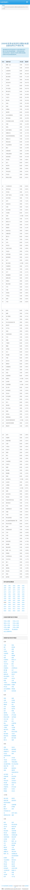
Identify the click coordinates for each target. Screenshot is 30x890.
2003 (18, 602)
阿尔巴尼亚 (14, 731)
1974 (23, 590)
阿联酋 (13, 688)
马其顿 (13, 727)
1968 (18, 587)
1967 (14, 587)
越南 (13, 653)
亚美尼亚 (14, 691)
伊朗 (13, 686)
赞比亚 (13, 862)
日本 (5, 649)
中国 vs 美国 (7, 621)
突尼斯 (13, 866)
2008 (18, 604)
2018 (18, 608)
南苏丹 (13, 864)
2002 (14, 602)
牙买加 (13, 757)
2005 (5, 604)
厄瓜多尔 (14, 780)
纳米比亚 (14, 826)
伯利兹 (5, 768)
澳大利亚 (6, 798)
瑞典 (13, 740)
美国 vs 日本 (7, 623)
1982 (14, 594)
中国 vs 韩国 (16, 627)
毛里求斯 (14, 830)
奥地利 (13, 706)
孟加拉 (5, 666)
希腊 (13, 710)
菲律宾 (5, 651)
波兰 (5, 710)
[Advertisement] (15, 25)
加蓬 (13, 872)
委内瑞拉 (6, 749)
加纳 (5, 828)
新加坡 (13, 647)
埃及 (13, 822)
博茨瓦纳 (6, 835)
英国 (5, 698)
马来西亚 (6, 653)
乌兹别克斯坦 (7, 684)
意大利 (5, 702)
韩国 (13, 651)
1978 (18, 592)
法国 (5, 700)
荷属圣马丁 (6, 751)
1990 (5, 598)
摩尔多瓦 (6, 729)
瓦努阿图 (14, 804)
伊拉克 (5, 686)
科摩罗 (5, 857)
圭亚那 (5, 762)
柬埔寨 (13, 655)
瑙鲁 (13, 815)
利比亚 (5, 832)
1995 (5, 600)
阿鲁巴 (5, 789)
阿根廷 (5, 791)
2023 (18, 610)
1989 (23, 596)
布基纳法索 (14, 835)
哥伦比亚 (6, 780)
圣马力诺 (6, 719)
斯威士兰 (14, 870)
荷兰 (13, 721)
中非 (5, 872)
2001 (9, 602)
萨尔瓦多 (14, 786)
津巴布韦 (14, 851)
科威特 (13, 684)
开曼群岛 (6, 786)
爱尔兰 (5, 740)
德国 (13, 698)
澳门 (5, 647)
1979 (23, 592)
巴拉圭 (5, 753)
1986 (9, 596)
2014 (23, 606)
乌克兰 (13, 733)
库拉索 (5, 782)
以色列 (5, 678)
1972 (14, 590)
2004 (23, 602)
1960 (5, 585)
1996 (9, 600)
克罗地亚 (14, 717)
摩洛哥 (5, 847)
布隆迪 (5, 849)
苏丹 (5, 876)
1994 (23, 598)
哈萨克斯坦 (14, 672)
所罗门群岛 (14, 813)
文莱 (13, 680)
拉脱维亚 (6, 725)
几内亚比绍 (6, 870)
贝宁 (5, 843)
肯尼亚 (5, 866)
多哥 (5, 845)
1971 (9, 590)
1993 (18, 598)
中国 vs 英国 (7, 625)
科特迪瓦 (6, 868)
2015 (5, 608)
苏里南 (13, 778)
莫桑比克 (6, 851)
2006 (9, 604)
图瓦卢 (5, 808)
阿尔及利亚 (14, 824)
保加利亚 (6, 715)
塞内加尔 (14, 860)
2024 (23, 610)
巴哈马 (13, 791)
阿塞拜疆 (14, 682)
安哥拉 (5, 824)
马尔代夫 (6, 663)
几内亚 (13, 839)
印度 (13, 661)
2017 (14, 608)
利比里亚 (6, 830)
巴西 (13, 784)
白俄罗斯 (14, 723)
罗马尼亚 (14, 715)
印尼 (5, 655)
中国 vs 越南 (7, 627)
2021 (9, 610)
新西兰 (13, 798)
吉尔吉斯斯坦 (7, 688)
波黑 (5, 737)
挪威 (13, 725)
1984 (23, 594)
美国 (5, 747)
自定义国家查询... (8, 631)
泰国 (13, 649)
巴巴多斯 (6, 784)
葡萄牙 (5, 704)
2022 (14, 610)
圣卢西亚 (6, 774)
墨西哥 (13, 770)
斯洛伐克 (6, 735)
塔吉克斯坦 (6, 676)
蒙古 (13, 663)
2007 (14, 604)
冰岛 (5, 706)
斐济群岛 (14, 800)
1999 (23, 600)
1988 (18, 596)
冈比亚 (5, 864)
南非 (5, 822)
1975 (5, 592)
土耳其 (13, 712)
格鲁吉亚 (6, 674)
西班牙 (13, 702)
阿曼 (5, 680)
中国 (5, 645)
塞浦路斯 (14, 735)
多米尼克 (14, 759)
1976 (9, 592)
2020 (5, 610)
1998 (18, 600)
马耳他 (5, 721)
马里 (13, 874)
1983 (18, 594)
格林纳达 (14, 768)
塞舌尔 (5, 841)
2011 (9, 606)
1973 (18, 590)
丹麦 (5, 731)
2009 (23, 604)
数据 (3, 5)
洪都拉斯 (6, 776)
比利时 (13, 700)
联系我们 (11, 885)
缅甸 (13, 657)
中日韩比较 (6, 629)
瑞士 (13, 704)
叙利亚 (5, 672)
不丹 (13, 676)
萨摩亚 (13, 806)
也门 (13, 670)
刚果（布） (6, 853)
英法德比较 (15, 629)
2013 (18, 606)
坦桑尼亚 (14, 832)
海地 (5, 770)
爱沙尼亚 (14, 737)
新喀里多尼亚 (7, 815)
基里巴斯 (6, 800)
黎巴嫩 (5, 670)
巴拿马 (13, 789)
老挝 (5, 657)
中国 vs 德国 (16, 623)
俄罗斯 (5, 712)
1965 (5, 587)
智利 (13, 753)
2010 (5, 606)
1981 (9, 594)
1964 (23, 585)
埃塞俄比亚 (14, 853)
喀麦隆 (13, 845)
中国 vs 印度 (16, 625)
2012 (14, 606)
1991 (9, 598)
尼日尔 (5, 826)
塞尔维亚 (6, 733)
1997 (14, 600)
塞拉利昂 (14, 837)
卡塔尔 (5, 682)
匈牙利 (13, 708)
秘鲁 (5, 778)
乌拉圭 (5, 759)
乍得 (13, 847)
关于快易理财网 (5, 885)
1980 (5, 594)
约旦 (13, 666)
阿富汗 (13, 674)
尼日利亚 (14, 843)
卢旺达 (5, 862)
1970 (5, 590)
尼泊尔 (5, 661)
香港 (13, 645)
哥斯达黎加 (14, 762)
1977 (14, 592)
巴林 (5, 691)
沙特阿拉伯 (14, 668)
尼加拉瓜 (14, 751)
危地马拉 (14, 782)
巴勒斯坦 (6, 668)
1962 (14, 585)
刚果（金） (14, 841)
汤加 (13, 808)
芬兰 (13, 719)
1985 (5, 596)
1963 (18, 585)
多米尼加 (14, 776)
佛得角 (13, 828)
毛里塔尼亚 (6, 837)
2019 (23, 608)
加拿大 (13, 747)
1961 (9, 585)
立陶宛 (13, 729)
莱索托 (13, 849)
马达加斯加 (6, 860)
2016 (9, 608)
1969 (23, 587)
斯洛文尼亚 (6, 717)
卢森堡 (5, 727)
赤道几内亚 (14, 868)
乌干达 (13, 876)
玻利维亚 (14, 749)
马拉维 (5, 874)
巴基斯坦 (6, 659)
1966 (9, 587)
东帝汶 (13, 678)
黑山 (5, 723)
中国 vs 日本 (16, 621)
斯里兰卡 (14, 659)
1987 (14, 596)
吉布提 (5, 839)
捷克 (5, 708)
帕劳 (5, 806)
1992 (14, 598)
